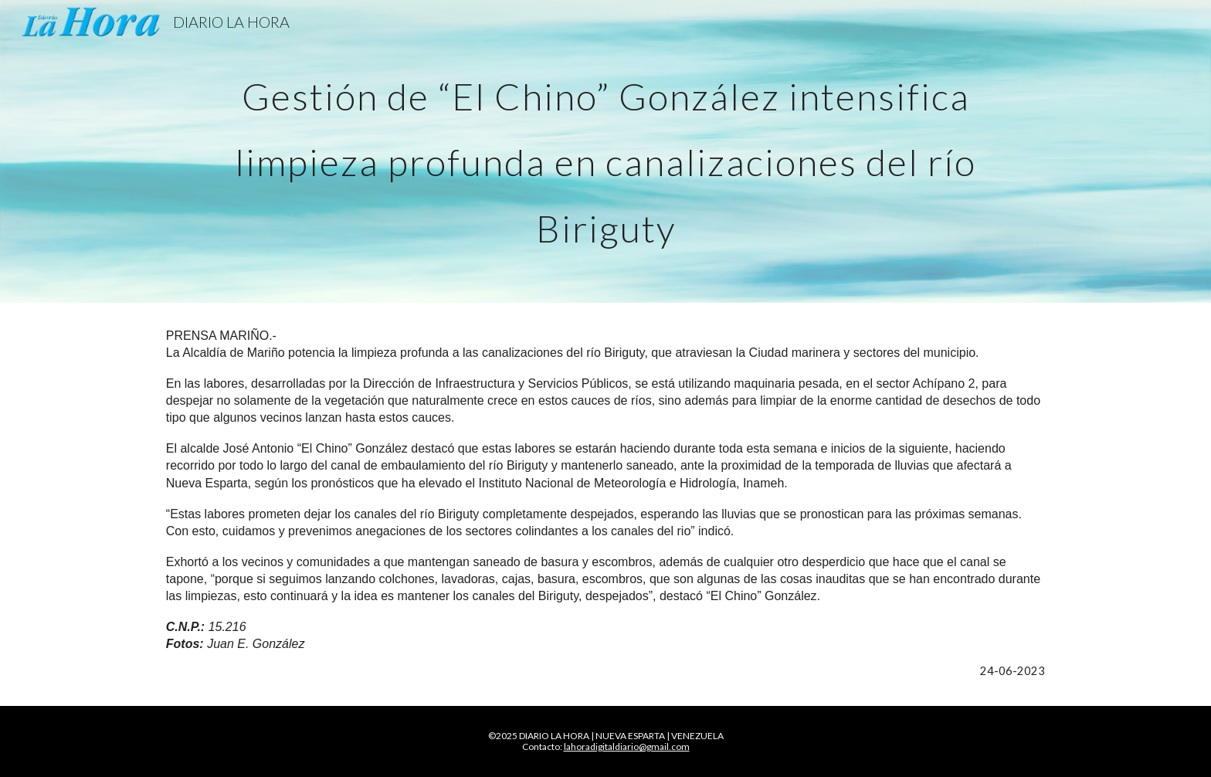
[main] (605, 151)
